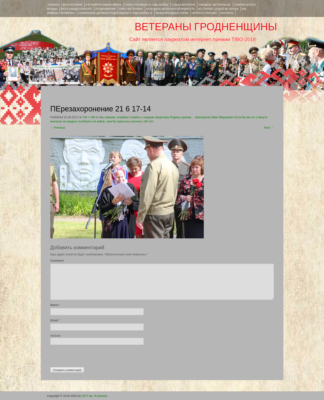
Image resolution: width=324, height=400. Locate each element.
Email (54, 320)
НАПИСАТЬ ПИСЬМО (204, 13)
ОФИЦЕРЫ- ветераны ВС (215, 4)
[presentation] (81, 355)
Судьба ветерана (183, 4)
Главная (53, 4)
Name (54, 305)
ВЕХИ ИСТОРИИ (72, 4)
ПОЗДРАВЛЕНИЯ (105, 8)
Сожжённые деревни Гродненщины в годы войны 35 (115, 13)
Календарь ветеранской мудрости (170, 8)
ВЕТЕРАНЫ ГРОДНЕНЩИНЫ (206, 27)
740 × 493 (88, 117)
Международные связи (172, 13)
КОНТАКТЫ (227, 13)
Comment (57, 260)
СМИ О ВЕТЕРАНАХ (131, 8)
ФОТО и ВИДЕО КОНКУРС (76, 8)
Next (269, 127)
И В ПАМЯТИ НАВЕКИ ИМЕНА (103, 4)
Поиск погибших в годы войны (147, 4)
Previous (57, 127)
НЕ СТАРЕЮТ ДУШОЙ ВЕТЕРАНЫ (218, 8)
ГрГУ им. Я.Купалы (94, 396)
